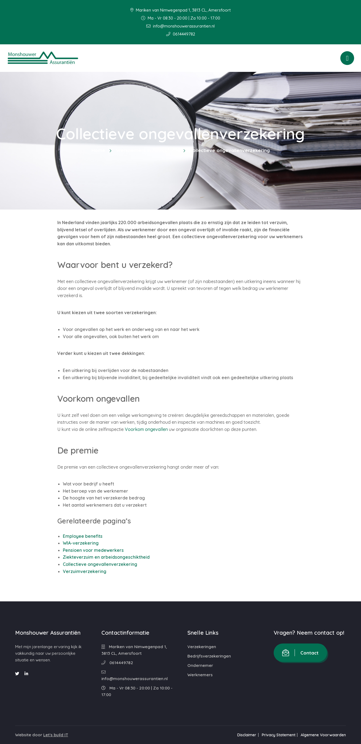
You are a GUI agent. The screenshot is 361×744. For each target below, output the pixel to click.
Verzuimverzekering (84, 571)
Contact (300, 652)
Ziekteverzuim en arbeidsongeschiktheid (106, 557)
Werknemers (200, 674)
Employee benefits (83, 536)
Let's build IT (55, 734)
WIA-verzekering (81, 543)
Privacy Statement (277, 734)
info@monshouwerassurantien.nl (180, 26)
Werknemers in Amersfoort (147, 150)
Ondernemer (200, 665)
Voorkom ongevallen (146, 429)
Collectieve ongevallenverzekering (100, 564)
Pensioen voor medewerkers (93, 550)
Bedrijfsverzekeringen (209, 656)
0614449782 (180, 34)
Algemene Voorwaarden (323, 734)
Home (98, 150)
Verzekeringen (201, 646)
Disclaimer (244, 734)
